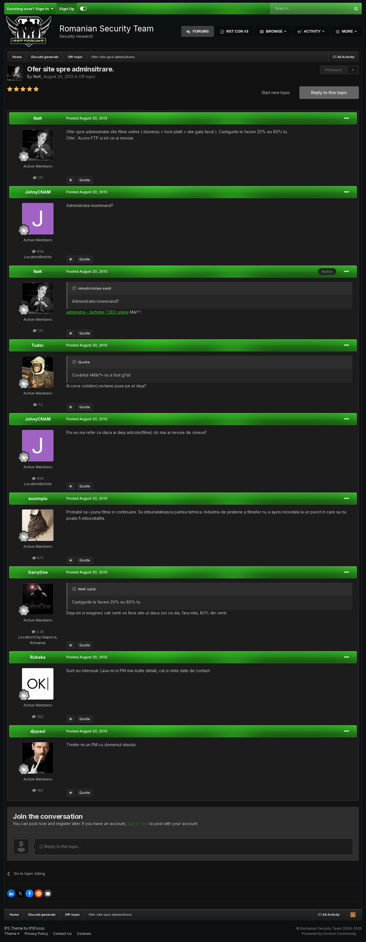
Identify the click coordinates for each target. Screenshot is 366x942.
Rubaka (37, 657)
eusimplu (37, 498)
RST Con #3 (236, 31)
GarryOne (38, 572)
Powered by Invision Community (329, 933)
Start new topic (276, 92)
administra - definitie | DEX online (97, 312)
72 (38, 404)
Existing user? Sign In (30, 8)
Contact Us (62, 933)
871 (37, 557)
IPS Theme (13, 928)
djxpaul (37, 731)
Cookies (84, 933)
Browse (274, 31)
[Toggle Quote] (74, 288)
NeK (37, 76)
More (347, 31)
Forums (200, 31)
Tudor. (37, 345)
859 (38, 251)
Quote (84, 180)
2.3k (38, 631)
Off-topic (87, 76)
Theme (11, 933)
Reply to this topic (329, 92)
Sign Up (66, 8)
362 (38, 716)
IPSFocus (37, 928)
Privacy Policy (36, 933)
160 (37, 790)
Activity (312, 31)
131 (38, 177)
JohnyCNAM (38, 192)
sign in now (137, 823)
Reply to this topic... (60, 846)
